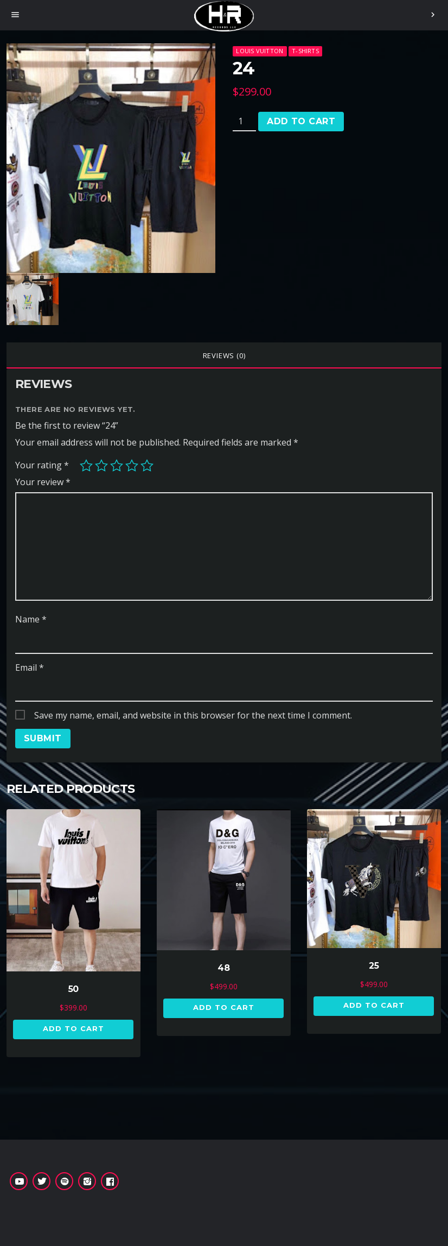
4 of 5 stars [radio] (131, 465)
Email (29, 667)
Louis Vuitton (259, 51)
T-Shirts (305, 51)
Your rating (42, 465)
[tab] (224, 355)
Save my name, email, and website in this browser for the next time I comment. (193, 715)
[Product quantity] (244, 121)
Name (31, 619)
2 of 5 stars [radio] (101, 465)
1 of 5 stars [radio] (86, 465)
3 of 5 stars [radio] (116, 465)
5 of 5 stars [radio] (146, 465)
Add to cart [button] (73, 1028)
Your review (43, 482)
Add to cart (301, 121)
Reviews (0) (224, 355)
